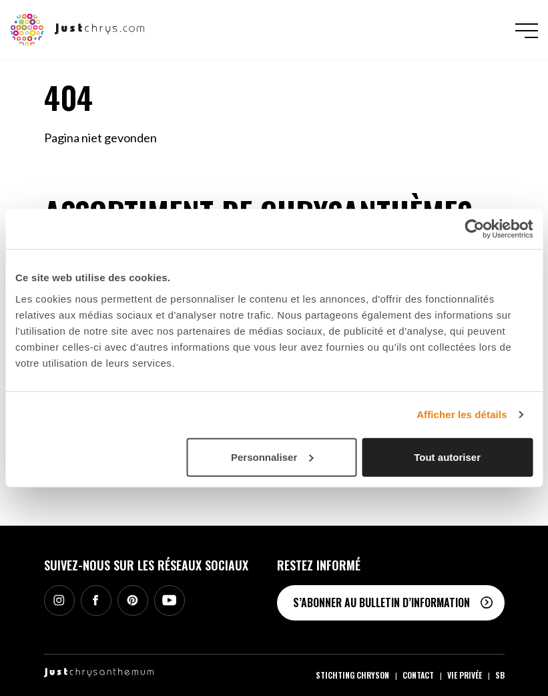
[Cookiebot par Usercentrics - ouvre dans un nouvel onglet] (474, 229)
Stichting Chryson (352, 675)
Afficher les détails (462, 414)
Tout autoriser (447, 456)
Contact (418, 675)
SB (500, 675)
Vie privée (464, 675)
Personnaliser (272, 456)
